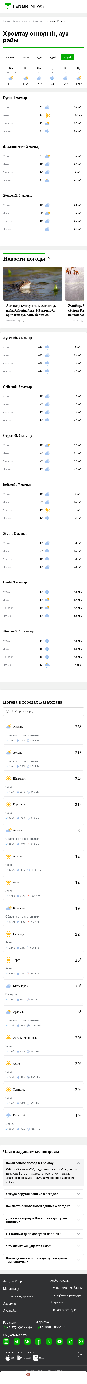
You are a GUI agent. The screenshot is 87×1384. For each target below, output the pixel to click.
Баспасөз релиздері (64, 1310)
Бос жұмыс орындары (66, 1295)
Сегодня (10, 57)
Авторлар (10, 1303)
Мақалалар (11, 1289)
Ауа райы (9, 1310)
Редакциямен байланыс (67, 1287)
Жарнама (57, 1302)
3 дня (39, 57)
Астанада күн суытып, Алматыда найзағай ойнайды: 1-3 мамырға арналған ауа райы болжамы (31, 310)
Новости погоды (24, 259)
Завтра (25, 57)
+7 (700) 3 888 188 (52, 1327)
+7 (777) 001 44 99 (19, 1327)
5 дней (53, 57)
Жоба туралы (60, 1280)
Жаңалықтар (12, 1281)
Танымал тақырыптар (18, 1296)
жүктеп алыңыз (26, 1352)
